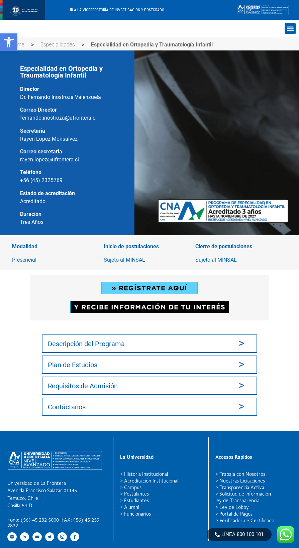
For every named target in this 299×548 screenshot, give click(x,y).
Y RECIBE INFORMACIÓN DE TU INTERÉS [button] (149, 306)
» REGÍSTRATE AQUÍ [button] (149, 287)
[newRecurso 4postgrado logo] (22, 18)
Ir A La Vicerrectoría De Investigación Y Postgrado (117, 10)
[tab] (149, 343)
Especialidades (57, 44)
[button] (8, 42)
